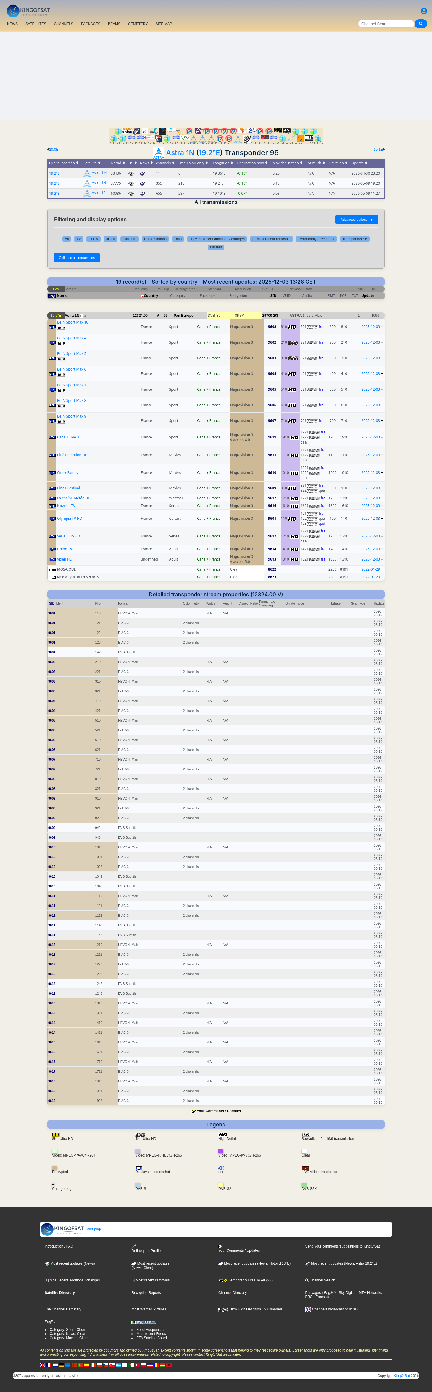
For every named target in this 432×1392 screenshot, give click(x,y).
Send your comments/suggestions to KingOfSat (342, 1246)
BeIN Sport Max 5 (71, 353)
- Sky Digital (345, 1293)
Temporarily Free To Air (316, 239)
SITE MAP (163, 24)
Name (62, 295)
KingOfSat (402, 1376)
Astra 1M (99, 173)
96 (165, 316)
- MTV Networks (369, 1293)
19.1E (378, 149)
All (67, 239)
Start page (71, 1229)
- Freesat (320, 1297)
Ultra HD (129, 239)
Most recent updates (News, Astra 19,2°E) (341, 1263)
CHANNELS (63, 24)
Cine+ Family (67, 472)
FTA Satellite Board (151, 1338)
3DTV (110, 239)
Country (151, 295)
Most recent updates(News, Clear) (150, 1265)
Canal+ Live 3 (68, 437)
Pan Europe (184, 316)
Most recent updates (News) (70, 1263)
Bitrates (216, 247)
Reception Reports (146, 1293)
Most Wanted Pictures (148, 1309)
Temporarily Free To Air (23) (245, 1280)
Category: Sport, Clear (67, 1330)
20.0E (53, 149)
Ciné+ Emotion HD (72, 454)
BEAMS (114, 24)
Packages (313, 1293)
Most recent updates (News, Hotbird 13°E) (254, 1263)
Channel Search (320, 1280)
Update (367, 295)
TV (78, 239)
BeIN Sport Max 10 (72, 322)
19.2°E (209, 152)
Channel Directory (232, 1293)
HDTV (94, 239)
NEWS (12, 24)
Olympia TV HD (69, 518)
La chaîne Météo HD (74, 498)
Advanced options (357, 219)
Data (178, 239)
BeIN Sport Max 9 (71, 416)
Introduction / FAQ (59, 1246)
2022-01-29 (370, 569)
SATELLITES (35, 24)
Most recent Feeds (151, 1334)
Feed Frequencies (150, 1330)
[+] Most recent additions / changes (216, 239)
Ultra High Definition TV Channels (250, 1309)
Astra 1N (180, 152)
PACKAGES (90, 24)
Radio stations (155, 239)
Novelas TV (66, 505)
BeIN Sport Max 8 (71, 400)
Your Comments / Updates (219, 1111)
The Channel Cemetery (63, 1309)
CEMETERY (138, 24)
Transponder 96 (354, 239)
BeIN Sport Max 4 (71, 337)
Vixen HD (64, 559)
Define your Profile (146, 1248)
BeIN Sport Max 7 (71, 384)
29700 (267, 316)
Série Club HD (68, 536)
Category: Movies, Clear (69, 1338)
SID (273, 295)
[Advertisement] (216, 76)
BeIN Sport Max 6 (71, 369)
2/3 (275, 316)
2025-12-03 (370, 326)
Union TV (64, 548)
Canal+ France (208, 326)
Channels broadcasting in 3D (331, 1309)
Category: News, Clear (68, 1334)
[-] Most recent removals (271, 239)
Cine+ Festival (68, 487)
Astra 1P (98, 193)
